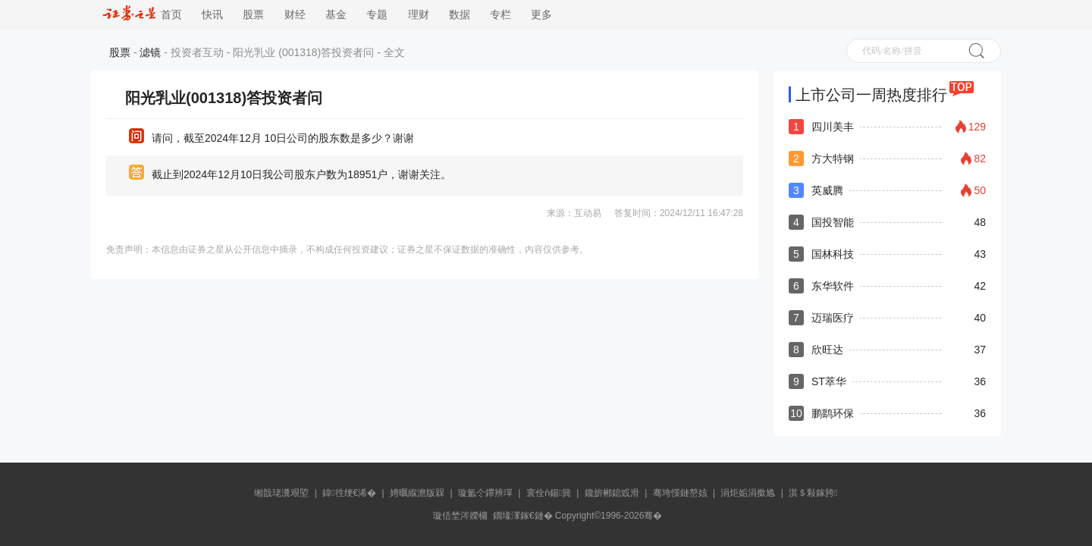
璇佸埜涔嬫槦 (460, 515)
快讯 (212, 14)
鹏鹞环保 (832, 413)
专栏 (500, 14)
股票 (253, 14)
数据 (459, 14)
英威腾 (827, 190)
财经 (295, 14)
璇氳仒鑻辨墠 (485, 493)
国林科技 (832, 254)
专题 (377, 14)
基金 (336, 14)
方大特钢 (832, 158)
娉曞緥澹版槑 (417, 493)
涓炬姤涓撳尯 (747, 493)
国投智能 (832, 222)
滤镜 (150, 52)
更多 (541, 14)
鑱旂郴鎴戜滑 (612, 493)
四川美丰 (832, 127)
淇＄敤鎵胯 (813, 493)
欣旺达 (827, 350)
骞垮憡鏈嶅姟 (680, 493)
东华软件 (832, 286)
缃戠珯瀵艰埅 (281, 493)
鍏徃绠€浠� (349, 493)
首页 (142, 14)
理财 (418, 14)
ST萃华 (828, 381)
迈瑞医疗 (832, 318)
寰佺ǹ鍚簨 (548, 493)
